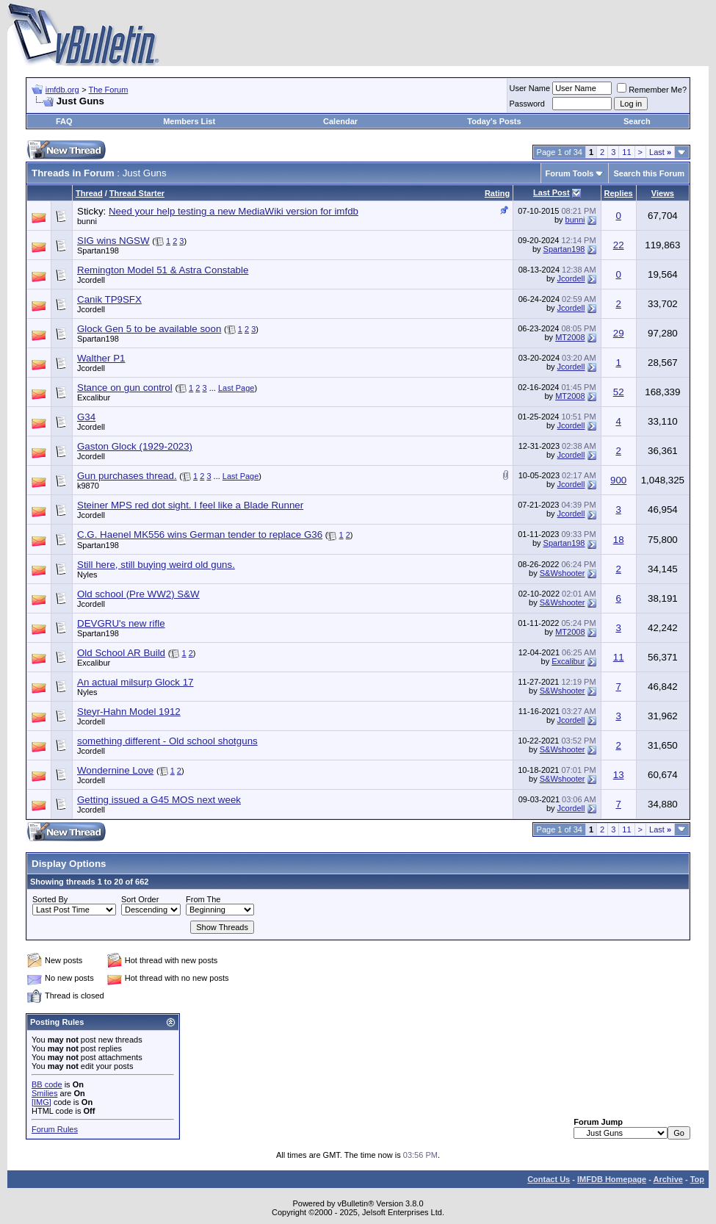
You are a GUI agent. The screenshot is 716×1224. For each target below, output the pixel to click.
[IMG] (41, 1102)
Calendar (340, 121)
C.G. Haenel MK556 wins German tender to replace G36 (199, 534)
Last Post (551, 192)
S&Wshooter (562, 573)
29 (618, 333)
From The (203, 899)
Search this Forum (648, 173)
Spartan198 (98, 250)
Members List (189, 121)
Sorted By (50, 899)
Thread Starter (136, 193)
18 (618, 539)
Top (697, 1179)
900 (618, 480)
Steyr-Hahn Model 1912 (129, 711)
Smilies (44, 1093)
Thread (89, 193)
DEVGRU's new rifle (121, 623)
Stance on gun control (125, 387)
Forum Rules (55, 1129)
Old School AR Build (121, 652)
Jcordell (91, 280)
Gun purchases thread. (127, 475)
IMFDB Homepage (611, 1179)
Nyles (87, 574)
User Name (530, 88)
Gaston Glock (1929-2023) (134, 446)
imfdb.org (62, 89)
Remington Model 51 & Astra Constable (162, 270)
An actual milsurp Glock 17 (135, 682)
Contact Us (548, 1179)
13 (618, 774)
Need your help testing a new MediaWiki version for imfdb (233, 211)
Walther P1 (101, 358)
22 (618, 245)
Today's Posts (494, 121)
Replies (618, 193)
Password (527, 103)
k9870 (88, 485)
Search (637, 121)
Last (660, 152)
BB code (47, 1084)
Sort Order (140, 899)
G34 (86, 416)
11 (626, 152)
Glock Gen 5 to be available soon (149, 328)
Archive (668, 1179)
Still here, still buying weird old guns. (156, 564)
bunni (87, 221)
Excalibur (93, 397)
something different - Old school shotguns (167, 740)
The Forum (109, 89)
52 (618, 391)
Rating (497, 193)
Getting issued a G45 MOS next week (159, 799)
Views (662, 193)
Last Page (236, 388)
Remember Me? (652, 89)
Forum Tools (570, 173)
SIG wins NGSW (113, 240)
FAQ (64, 121)
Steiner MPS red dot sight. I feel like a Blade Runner (190, 505)
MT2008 (570, 337)
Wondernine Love (115, 770)
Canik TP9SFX (109, 299)
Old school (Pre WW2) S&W (138, 594)
